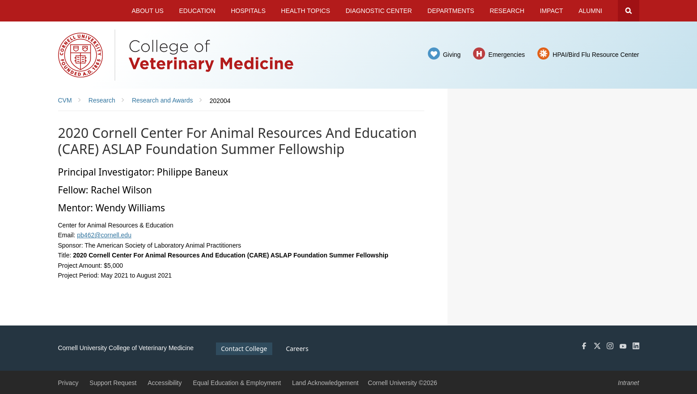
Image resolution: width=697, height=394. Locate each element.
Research (507, 10)
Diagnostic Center (379, 10)
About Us (148, 10)
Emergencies (506, 54)
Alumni (590, 10)
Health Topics (305, 10)
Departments (450, 10)
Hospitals (248, 10)
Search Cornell (628, 10)
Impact (551, 10)
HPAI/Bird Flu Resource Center (596, 54)
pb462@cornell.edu (104, 235)
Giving (452, 54)
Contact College (244, 348)
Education (197, 10)
